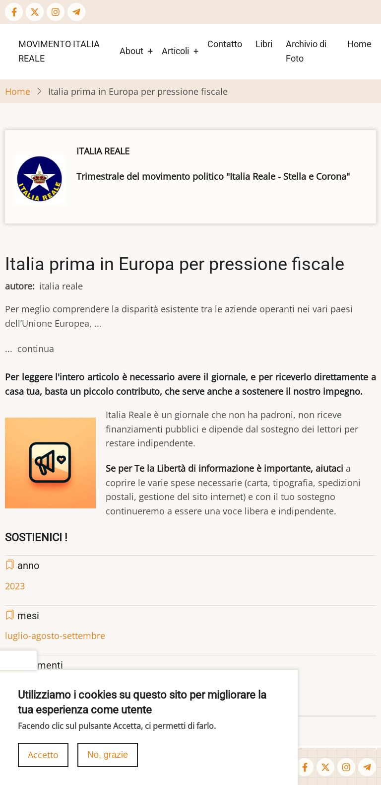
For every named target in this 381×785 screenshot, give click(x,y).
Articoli (175, 51)
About (131, 51)
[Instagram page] (55, 12)
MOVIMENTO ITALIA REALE (59, 51)
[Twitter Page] (35, 12)
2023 (15, 586)
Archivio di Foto (306, 51)
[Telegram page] (76, 12)
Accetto (43, 760)
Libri (263, 44)
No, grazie (107, 760)
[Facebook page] (14, 12)
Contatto (224, 44)
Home (359, 44)
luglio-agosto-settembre (55, 636)
